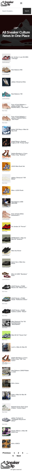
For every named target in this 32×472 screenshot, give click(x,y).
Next (19, 456)
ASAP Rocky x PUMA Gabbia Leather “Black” (19, 311)
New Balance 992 (16, 70)
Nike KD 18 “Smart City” (19, 335)
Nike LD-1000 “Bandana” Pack (19, 274)
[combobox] (11, 11)
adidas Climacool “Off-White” (18, 178)
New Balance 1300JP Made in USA (20, 371)
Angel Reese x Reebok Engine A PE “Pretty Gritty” (20, 142)
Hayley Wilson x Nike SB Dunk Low (19, 431)
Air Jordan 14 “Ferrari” (18, 226)
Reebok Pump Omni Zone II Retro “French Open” (19, 407)
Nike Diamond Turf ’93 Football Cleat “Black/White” (18, 323)
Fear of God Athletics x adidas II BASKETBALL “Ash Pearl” (18, 118)
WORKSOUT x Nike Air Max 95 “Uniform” (18, 238)
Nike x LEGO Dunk (17, 190)
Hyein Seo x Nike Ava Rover (18, 262)
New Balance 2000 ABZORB (17, 202)
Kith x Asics (15, 383)
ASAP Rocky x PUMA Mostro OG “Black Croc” (19, 286)
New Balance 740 (16, 94)
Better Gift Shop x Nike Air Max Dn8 (19, 130)
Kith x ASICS (15, 443)
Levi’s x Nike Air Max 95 (19, 347)
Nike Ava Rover (16, 250)
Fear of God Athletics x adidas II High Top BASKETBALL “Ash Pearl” (20, 106)
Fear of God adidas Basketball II (17, 214)
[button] (21, 3)
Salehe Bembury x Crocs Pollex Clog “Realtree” (19, 154)
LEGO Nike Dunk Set (18, 166)
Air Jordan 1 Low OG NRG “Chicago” (19, 57)
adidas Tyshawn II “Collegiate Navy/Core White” (18, 419)
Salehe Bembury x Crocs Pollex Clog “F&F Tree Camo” (19, 359)
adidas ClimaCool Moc (18, 82)
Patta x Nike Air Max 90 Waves (18, 395)
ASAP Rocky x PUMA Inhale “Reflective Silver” (19, 298)
